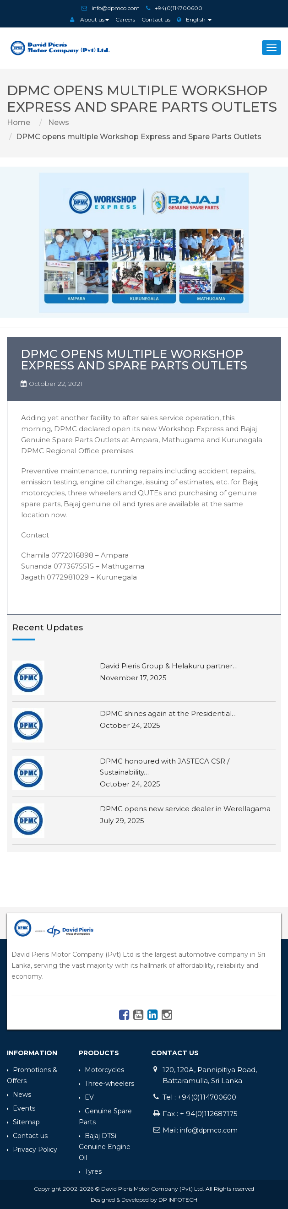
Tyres (90, 1171)
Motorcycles (101, 1070)
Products (99, 1053)
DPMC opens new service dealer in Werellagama (185, 808)
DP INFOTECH (177, 1199)
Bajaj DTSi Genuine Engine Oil (104, 1147)
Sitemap (23, 1122)
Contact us (155, 19)
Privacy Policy (32, 1149)
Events (21, 1108)
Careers (125, 19)
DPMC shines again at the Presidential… (168, 713)
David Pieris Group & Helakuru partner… (169, 665)
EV (86, 1097)
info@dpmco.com (116, 8)
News (57, 122)
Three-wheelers (106, 1083)
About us (89, 19)
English (194, 19)
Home (18, 122)
